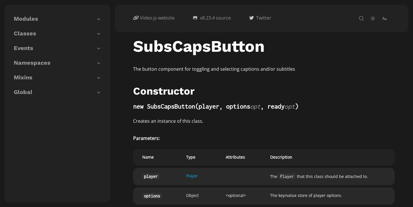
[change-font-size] (384, 18)
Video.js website (157, 18)
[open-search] (361, 18)
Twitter (263, 18)
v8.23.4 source (215, 18)
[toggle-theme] (372, 18)
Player (192, 176)
